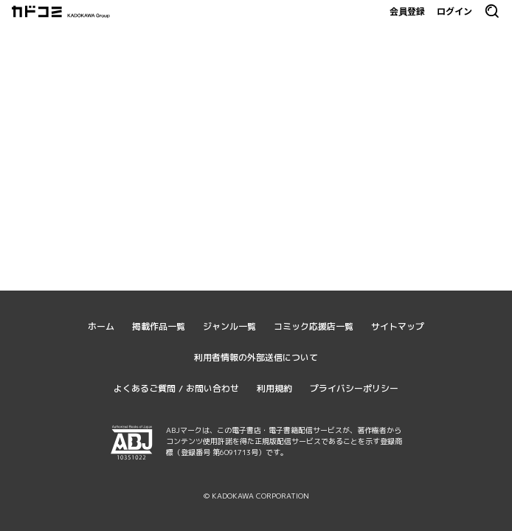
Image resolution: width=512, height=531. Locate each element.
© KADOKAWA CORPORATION (256, 495)
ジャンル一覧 (229, 326)
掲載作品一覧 (158, 326)
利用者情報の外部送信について (256, 357)
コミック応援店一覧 (313, 326)
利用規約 (274, 388)
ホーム (101, 326)
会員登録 (407, 11)
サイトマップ (397, 326)
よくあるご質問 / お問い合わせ (176, 388)
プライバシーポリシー (354, 388)
